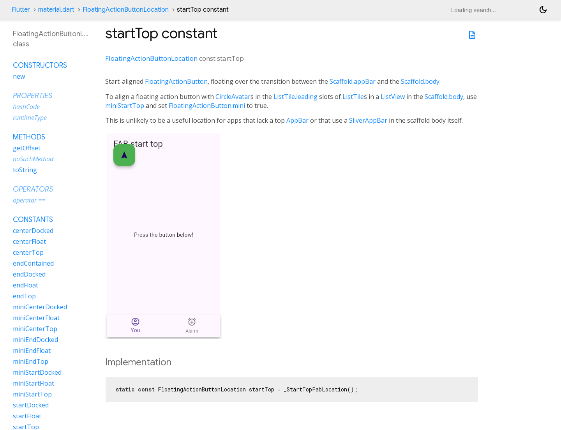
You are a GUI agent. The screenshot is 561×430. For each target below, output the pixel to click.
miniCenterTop (35, 328)
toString (25, 170)
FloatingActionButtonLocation (126, 10)
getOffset (27, 148)
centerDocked (33, 230)
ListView (393, 96)
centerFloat (29, 241)
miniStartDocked (37, 372)
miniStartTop (124, 105)
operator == (29, 200)
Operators (33, 189)
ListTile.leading (295, 96)
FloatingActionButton (176, 81)
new (19, 76)
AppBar (297, 120)
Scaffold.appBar (353, 81)
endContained (33, 263)
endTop (24, 296)
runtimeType (30, 117)
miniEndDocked (35, 339)
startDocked (31, 405)
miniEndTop (30, 361)
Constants (33, 219)
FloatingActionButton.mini (207, 105)
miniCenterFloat (36, 318)
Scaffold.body (420, 81)
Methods (29, 137)
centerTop (28, 252)
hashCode (26, 106)
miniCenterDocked (40, 307)
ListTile (353, 96)
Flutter (21, 10)
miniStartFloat (33, 383)
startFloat (27, 416)
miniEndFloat (32, 350)
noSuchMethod (33, 159)
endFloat (25, 285)
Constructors (40, 65)
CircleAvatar (233, 96)
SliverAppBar (368, 120)
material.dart (56, 10)
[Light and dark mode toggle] (543, 10)
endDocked (29, 274)
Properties (32, 96)
